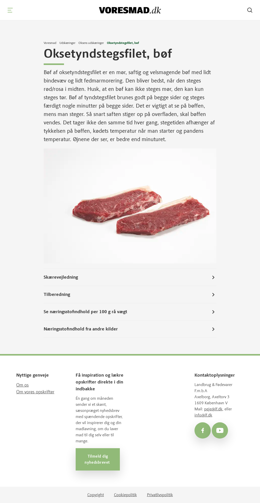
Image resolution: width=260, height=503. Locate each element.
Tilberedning (130, 295)
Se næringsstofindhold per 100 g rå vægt (130, 312)
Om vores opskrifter (35, 392)
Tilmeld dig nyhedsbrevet (98, 459)
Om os (22, 385)
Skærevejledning (130, 277)
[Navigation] (10, 10)
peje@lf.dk (213, 409)
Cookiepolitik (125, 494)
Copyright (95, 494)
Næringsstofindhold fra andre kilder (130, 329)
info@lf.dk (203, 415)
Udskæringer (67, 43)
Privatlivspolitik (160, 494)
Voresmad (50, 43)
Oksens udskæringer (91, 43)
